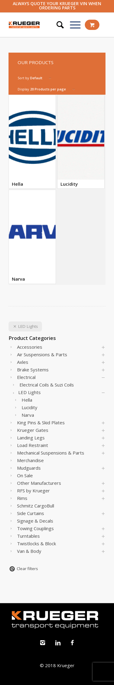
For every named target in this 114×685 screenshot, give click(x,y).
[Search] (57, 25)
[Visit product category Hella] (32, 142)
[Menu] (72, 25)
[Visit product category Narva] (32, 237)
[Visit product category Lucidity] (80, 142)
